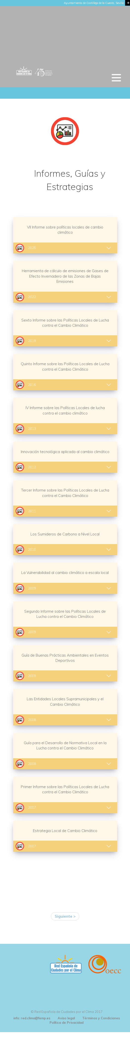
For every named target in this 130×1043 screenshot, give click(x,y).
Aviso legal (66, 1018)
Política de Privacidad (66, 1022)
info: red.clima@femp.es (31, 1018)
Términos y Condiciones (101, 1018)
